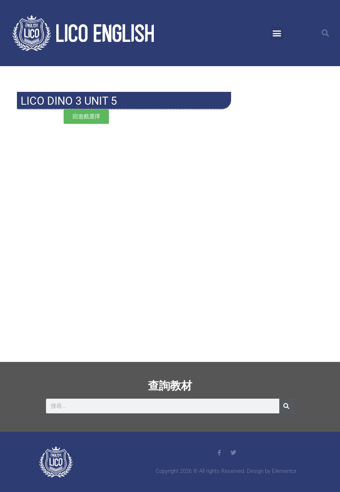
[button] (277, 33)
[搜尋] (286, 406)
